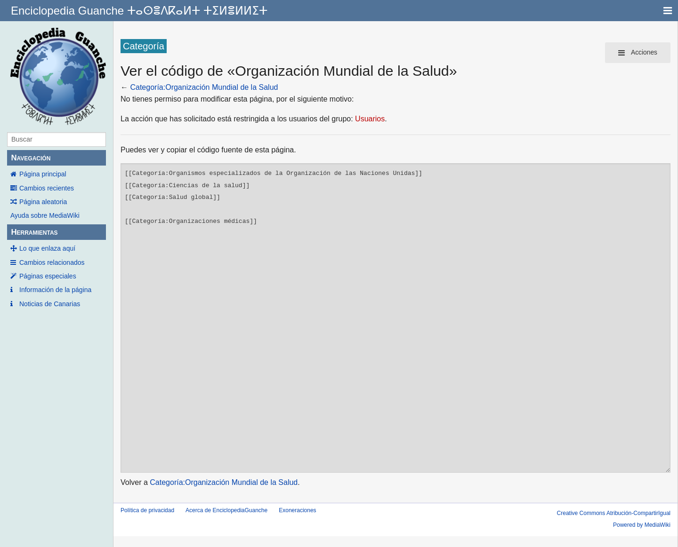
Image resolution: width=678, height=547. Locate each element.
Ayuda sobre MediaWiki (45, 215)
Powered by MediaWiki (641, 525)
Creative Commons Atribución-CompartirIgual (613, 513)
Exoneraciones (297, 510)
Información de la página (55, 289)
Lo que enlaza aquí (47, 248)
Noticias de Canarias (49, 304)
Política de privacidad (147, 510)
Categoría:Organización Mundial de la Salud (204, 87)
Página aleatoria (43, 202)
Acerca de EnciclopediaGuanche (226, 510)
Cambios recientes (46, 188)
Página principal (42, 174)
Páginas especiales (47, 276)
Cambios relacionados (52, 262)
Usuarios (370, 119)
